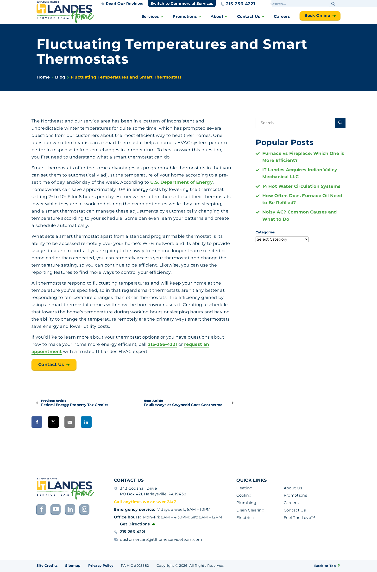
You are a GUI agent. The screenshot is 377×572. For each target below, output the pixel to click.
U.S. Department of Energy (181, 182)
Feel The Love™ (299, 517)
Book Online (317, 15)
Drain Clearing (250, 510)
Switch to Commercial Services (182, 3)
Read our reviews (122, 3)
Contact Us (248, 16)
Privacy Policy (100, 565)
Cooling (243, 495)
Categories (265, 232)
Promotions (185, 16)
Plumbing (246, 502)
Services (150, 16)
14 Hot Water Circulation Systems (301, 186)
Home (43, 77)
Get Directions (135, 524)
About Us (293, 488)
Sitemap (73, 565)
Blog (60, 77)
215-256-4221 (237, 3)
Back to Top (327, 566)
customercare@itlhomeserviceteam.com (161, 539)
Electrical (245, 517)
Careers (282, 16)
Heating (244, 488)
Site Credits (47, 565)
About (217, 16)
